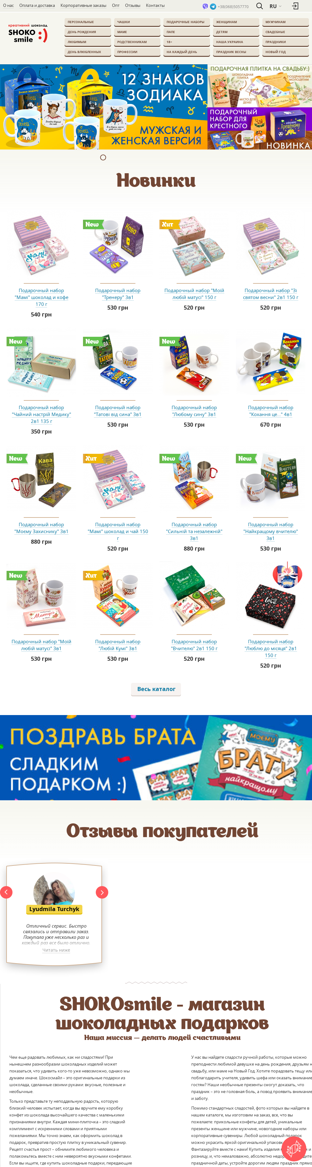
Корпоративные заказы (83, 5)
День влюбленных (84, 52)
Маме (122, 32)
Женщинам (226, 22)
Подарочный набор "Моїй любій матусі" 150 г (194, 293)
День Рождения (82, 32)
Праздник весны (231, 52)
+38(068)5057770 (233, 6)
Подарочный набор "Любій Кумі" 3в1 (117, 644)
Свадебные (275, 32)
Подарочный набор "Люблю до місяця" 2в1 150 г (271, 648)
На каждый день (182, 52)
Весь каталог (156, 689)
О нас (8, 5)
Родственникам (132, 42)
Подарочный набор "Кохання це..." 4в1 (270, 410)
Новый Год (276, 52)
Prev (6, 892)
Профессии (127, 52)
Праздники (276, 42)
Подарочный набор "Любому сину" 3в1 (194, 410)
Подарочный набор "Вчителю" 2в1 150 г (194, 644)
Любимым (77, 42)
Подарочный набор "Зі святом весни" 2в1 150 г (270, 293)
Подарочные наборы (185, 22)
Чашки (123, 22)
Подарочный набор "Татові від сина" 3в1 (118, 410)
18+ (169, 42)
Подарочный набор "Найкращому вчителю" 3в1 (270, 531)
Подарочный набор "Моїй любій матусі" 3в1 (41, 644)
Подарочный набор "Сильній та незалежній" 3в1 (194, 531)
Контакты (155, 5)
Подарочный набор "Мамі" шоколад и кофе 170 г (41, 297)
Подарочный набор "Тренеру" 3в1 (117, 293)
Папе (171, 32)
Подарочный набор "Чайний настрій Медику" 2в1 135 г (41, 414)
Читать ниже (56, 950)
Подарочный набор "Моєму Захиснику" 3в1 (41, 527)
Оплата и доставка (37, 5)
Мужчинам (275, 22)
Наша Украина (229, 42)
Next (102, 892)
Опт (115, 5)
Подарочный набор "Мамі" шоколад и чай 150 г (118, 531)
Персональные (81, 22)
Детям (221, 32)
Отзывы (132, 5)
